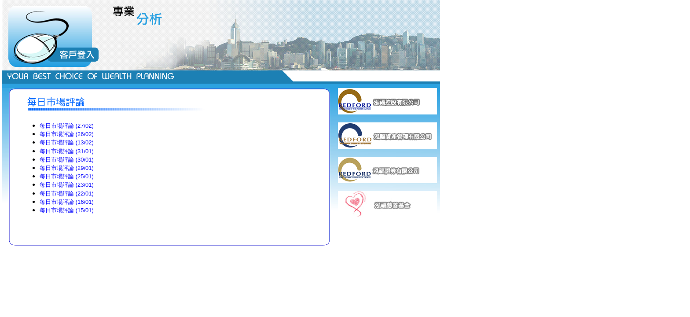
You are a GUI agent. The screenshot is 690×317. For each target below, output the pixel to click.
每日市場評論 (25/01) (67, 176)
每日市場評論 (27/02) (67, 125)
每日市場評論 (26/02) (67, 134)
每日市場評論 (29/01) (67, 168)
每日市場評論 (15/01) (67, 210)
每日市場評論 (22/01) (67, 193)
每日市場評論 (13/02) (67, 142)
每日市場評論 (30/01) (67, 159)
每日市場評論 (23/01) (67, 184)
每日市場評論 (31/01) (67, 151)
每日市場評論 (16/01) (67, 202)
